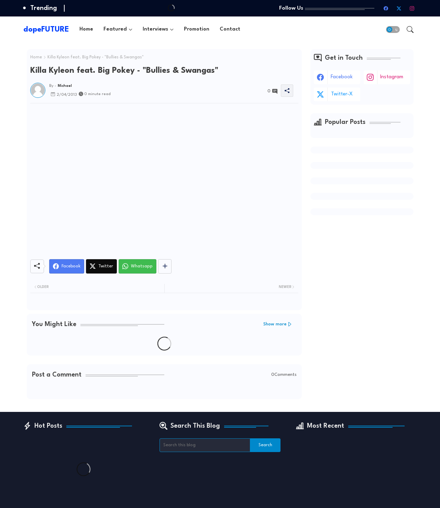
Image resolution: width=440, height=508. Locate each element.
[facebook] (386, 8)
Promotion (196, 29)
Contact (230, 29)
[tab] (86, 29)
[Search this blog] (205, 445)
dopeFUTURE (46, 29)
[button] (393, 29)
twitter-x (342, 94)
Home (86, 29)
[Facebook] (66, 266)
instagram (391, 77)
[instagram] (412, 8)
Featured (115, 29)
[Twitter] (101, 266)
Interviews (155, 29)
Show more (275, 324)
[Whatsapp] (137, 266)
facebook (342, 77)
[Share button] (165, 266)
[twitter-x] (399, 8)
